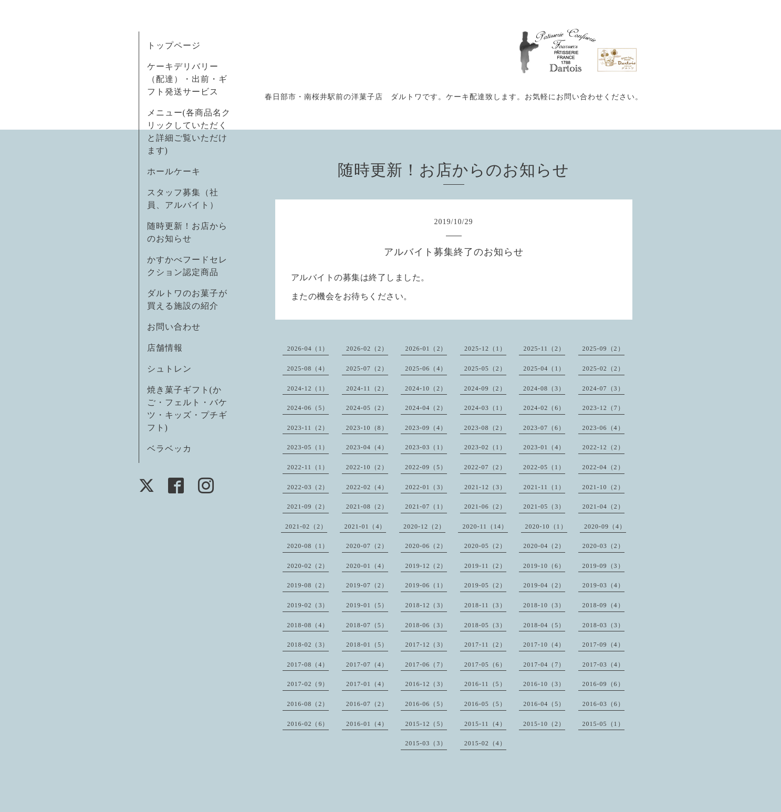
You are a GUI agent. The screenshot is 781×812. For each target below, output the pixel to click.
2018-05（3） (485, 625)
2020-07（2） (367, 546)
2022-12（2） (603, 447)
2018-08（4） (308, 625)
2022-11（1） (308, 467)
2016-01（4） (367, 723)
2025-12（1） (485, 348)
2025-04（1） (544, 368)
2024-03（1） (485, 408)
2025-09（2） (603, 348)
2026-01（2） (426, 348)
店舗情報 (165, 347)
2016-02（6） (308, 723)
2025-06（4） (426, 368)
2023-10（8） (367, 427)
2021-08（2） (367, 506)
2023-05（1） (308, 447)
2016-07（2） (367, 704)
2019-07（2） (367, 585)
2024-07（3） (603, 388)
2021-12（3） (485, 487)
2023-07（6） (544, 427)
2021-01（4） (365, 526)
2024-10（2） (426, 388)
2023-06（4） (603, 427)
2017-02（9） (308, 684)
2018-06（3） (426, 625)
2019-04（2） (544, 585)
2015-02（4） (485, 743)
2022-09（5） (426, 467)
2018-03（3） (603, 625)
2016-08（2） (308, 704)
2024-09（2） (485, 388)
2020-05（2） (485, 546)
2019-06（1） (426, 585)
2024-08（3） (544, 388)
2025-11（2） (544, 348)
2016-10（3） (544, 684)
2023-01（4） (544, 447)
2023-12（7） (603, 408)
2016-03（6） (603, 704)
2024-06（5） (308, 408)
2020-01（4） (367, 566)
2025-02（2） (603, 368)
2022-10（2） (367, 467)
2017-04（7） (544, 664)
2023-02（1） (485, 447)
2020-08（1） (308, 546)
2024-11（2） (367, 388)
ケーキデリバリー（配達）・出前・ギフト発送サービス (187, 79)
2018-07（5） (367, 625)
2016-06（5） (426, 704)
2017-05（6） (485, 664)
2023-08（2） (485, 427)
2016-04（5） (544, 704)
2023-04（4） (367, 447)
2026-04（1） (308, 348)
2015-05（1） (603, 723)
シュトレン (169, 368)
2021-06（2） (485, 506)
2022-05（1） (544, 467)
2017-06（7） (426, 664)
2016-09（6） (603, 684)
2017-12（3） (426, 644)
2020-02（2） (308, 566)
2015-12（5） (426, 723)
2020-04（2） (544, 546)
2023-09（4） (426, 427)
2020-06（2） (426, 546)
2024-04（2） (426, 408)
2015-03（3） (426, 743)
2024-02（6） (544, 408)
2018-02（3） (308, 644)
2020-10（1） (546, 526)
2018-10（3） (544, 605)
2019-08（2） (308, 585)
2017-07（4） (367, 664)
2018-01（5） (367, 644)
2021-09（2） (308, 506)
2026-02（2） (367, 348)
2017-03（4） (603, 664)
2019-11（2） (485, 566)
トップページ (174, 45)
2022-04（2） (603, 467)
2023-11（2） (308, 427)
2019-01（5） (367, 605)
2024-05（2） (367, 408)
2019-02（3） (308, 605)
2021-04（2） (603, 506)
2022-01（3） (426, 487)
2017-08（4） (308, 664)
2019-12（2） (426, 566)
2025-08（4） (308, 368)
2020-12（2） (424, 526)
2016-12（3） (426, 684)
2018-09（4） (603, 605)
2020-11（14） (485, 526)
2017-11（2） (485, 644)
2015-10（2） (544, 723)
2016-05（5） (485, 704)
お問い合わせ (174, 326)
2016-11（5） (485, 684)
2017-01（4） (367, 684)
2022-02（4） (367, 487)
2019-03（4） (603, 585)
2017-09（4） (603, 644)
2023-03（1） (426, 447)
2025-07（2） (367, 368)
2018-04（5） (544, 625)
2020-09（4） (605, 526)
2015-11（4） (485, 723)
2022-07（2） (485, 467)
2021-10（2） (603, 487)
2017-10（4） (544, 644)
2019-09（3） (603, 566)
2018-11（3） (485, 605)
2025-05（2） (485, 368)
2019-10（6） (544, 566)
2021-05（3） (544, 506)
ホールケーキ (174, 171)
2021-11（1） (544, 487)
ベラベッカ (169, 448)
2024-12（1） (308, 388)
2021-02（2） (306, 526)
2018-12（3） (426, 605)
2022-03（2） (308, 487)
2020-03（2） (603, 546)
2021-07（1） (426, 506)
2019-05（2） (485, 585)
